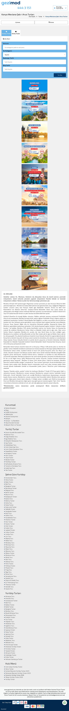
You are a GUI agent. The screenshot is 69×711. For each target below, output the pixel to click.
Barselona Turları (11, 488)
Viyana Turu (9, 589)
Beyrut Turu (9, 494)
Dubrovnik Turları (10, 507)
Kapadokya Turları (11, 451)
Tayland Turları (10, 651)
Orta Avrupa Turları (11, 644)
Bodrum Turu (9, 434)
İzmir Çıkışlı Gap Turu (12, 447)
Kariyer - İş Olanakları (12, 421)
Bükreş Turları (9, 501)
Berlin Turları (9, 492)
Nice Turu (8, 559)
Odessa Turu (9, 561)
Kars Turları (9, 455)
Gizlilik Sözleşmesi (11, 412)
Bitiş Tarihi (6, 65)
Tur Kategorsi (7, 51)
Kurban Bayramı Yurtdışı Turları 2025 (17, 671)
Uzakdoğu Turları (10, 655)
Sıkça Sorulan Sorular (12, 423)
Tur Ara (60, 75)
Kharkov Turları (10, 520)
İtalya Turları (9, 632)
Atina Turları (9, 480)
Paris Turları (9, 564)
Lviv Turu (8, 536)
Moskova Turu (10, 555)
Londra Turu (9, 534)
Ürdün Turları (9, 657)
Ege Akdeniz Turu (10, 439)
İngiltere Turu (9, 626)
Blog (6, 410)
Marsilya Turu (9, 545)
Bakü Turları (9, 482)
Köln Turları (9, 526)
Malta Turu (8, 540)
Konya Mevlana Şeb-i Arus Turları (56, 16)
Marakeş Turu (9, 543)
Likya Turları (9, 457)
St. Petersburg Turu (11, 582)
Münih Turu (8, 557)
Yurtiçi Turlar (16, 32)
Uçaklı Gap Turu (10, 468)
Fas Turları (8, 619)
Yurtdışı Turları (10, 679)
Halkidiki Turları (10, 509)
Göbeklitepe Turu (10, 445)
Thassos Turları (10, 584)
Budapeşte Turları (11, 497)
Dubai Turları (9, 505)
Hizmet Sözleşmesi (11, 416)
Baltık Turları (9, 607)
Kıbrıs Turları (9, 669)
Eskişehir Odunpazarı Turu (13, 441)
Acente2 (3, 709)
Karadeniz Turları (10, 453)
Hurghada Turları (10, 511)
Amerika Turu (9, 598)
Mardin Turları (9, 460)
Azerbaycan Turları (11, 600)
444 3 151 (24, 8)
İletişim (7, 418)
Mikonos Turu (9, 551)
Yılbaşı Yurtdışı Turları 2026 (14, 677)
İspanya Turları (10, 630)
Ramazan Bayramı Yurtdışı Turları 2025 (18, 673)
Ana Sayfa (32, 16)
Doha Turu (8, 503)
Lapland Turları (10, 530)
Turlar (40, 16)
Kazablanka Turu (10, 517)
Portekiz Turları (10, 649)
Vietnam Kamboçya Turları (13, 659)
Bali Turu (8, 484)
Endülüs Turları (10, 617)
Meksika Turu (9, 642)
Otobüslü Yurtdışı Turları (13, 647)
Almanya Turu (9, 596)
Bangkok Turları (10, 486)
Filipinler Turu (9, 621)
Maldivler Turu (10, 640)
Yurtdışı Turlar (6, 32)
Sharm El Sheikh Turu (12, 580)
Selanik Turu (9, 578)
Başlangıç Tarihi (8, 58)
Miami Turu (8, 549)
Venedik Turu (9, 587)
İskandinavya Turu (11, 628)
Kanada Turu (9, 636)
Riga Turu (8, 572)
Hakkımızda (9, 414)
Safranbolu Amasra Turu (13, 464)
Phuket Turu (9, 568)
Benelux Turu (9, 611)
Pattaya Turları (10, 566)
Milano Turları (9, 553)
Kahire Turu (9, 515)
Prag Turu (8, 570)
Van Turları (8, 470)
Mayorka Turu (9, 547)
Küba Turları (9, 638)
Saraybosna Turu (10, 576)
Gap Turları (8, 443)
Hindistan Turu (10, 623)
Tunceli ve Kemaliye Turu (13, 466)
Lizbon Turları (9, 532)
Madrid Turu (9, 538)
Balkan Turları (9, 605)
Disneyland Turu (10, 615)
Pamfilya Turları (10, 462)
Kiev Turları (9, 522)
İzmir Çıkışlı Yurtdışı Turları (13, 667)
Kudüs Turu (9, 528)
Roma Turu (8, 574)
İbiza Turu (8, 513)
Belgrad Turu (9, 490)
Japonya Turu (9, 634)
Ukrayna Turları (10, 653)
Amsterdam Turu (10, 478)
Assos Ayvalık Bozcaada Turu (14, 432)
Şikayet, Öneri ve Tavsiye (13, 425)
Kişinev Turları (10, 524)
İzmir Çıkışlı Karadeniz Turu (14, 449)
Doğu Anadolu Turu (11, 436)
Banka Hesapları (10, 408)
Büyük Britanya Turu (11, 613)
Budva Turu (9, 499)
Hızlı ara (6, 43)
